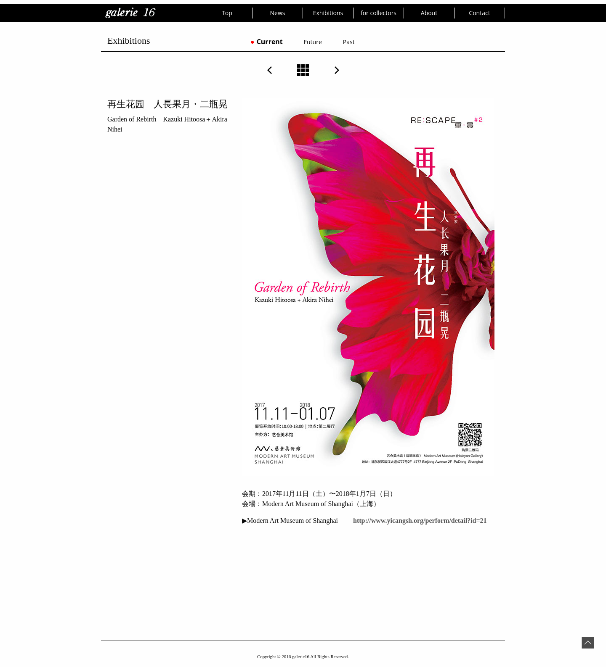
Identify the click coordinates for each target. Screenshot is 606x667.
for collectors (378, 13)
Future (313, 42)
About (429, 13)
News (277, 13)
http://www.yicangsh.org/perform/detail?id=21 (419, 520)
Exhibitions (328, 13)
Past (349, 42)
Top (227, 13)
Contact (479, 13)
